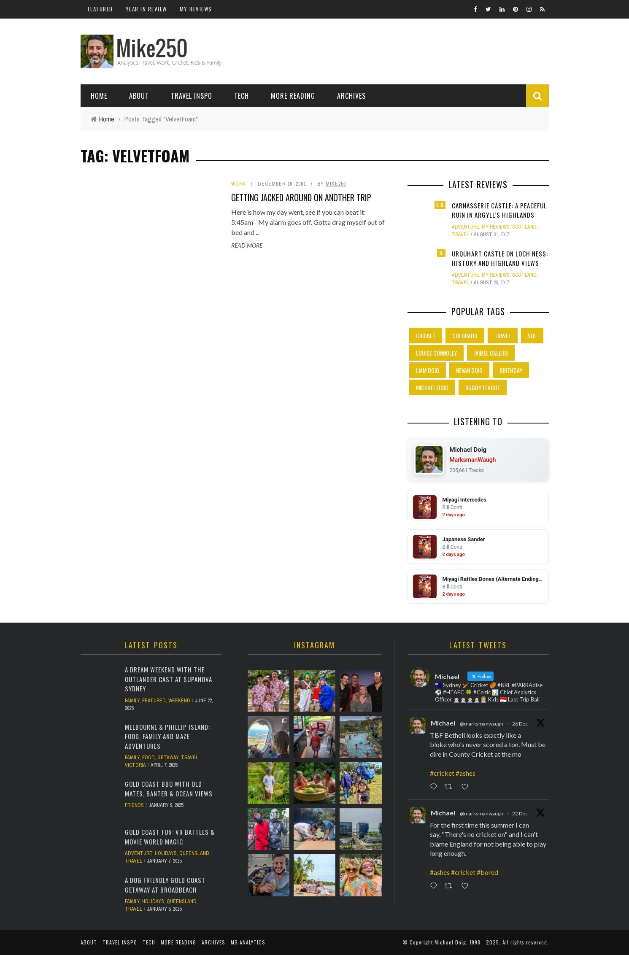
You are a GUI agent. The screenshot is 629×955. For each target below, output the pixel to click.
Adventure (465, 227)
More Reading (293, 96)
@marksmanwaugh (481, 723)
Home (99, 96)
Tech (241, 96)
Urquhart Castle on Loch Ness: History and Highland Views (500, 258)
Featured (100, 9)
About (139, 96)
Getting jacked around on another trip (301, 197)
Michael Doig (432, 387)
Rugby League (482, 387)
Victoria (135, 765)
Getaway (167, 757)
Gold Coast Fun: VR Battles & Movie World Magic (170, 836)
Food (148, 757)
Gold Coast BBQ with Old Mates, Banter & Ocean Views (169, 788)
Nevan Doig (469, 370)
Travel (460, 234)
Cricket (425, 335)
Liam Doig (427, 370)
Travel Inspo (191, 96)
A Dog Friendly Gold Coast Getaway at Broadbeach (165, 884)
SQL (532, 335)
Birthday (510, 370)
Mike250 (336, 184)
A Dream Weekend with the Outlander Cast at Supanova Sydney (168, 679)
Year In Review (146, 9)
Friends (134, 805)
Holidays (166, 853)
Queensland (194, 853)
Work (238, 184)
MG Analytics (248, 942)
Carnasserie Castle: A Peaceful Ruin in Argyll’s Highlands (499, 210)
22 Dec (520, 813)
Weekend (179, 700)
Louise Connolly (436, 352)
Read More (246, 245)
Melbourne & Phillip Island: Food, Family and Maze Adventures (167, 736)
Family (132, 700)
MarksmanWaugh (473, 459)
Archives (351, 96)
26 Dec (520, 723)
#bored (487, 872)
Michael (443, 723)
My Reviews (196, 9)
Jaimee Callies (491, 352)
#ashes (465, 773)
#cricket (442, 773)
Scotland (524, 227)
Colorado (465, 335)
